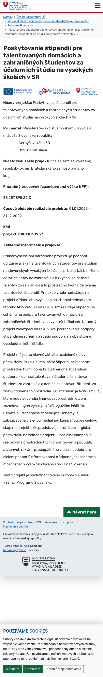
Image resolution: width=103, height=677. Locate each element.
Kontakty (9, 522)
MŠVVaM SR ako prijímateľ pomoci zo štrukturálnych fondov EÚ (48, 21)
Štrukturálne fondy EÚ (31, 17)
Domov (8, 17)
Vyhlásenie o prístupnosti (59, 522)
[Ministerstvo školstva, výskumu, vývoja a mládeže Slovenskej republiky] (17, 6)
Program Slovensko (20, 25)
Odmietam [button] (32, 669)
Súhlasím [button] (12, 669)
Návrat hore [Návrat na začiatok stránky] (84, 512)
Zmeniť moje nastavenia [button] (63, 669)
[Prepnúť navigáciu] (97, 6)
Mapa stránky (25, 522)
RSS (38, 522)
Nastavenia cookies (16, 526)
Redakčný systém (14, 550)
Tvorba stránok (13, 546)
